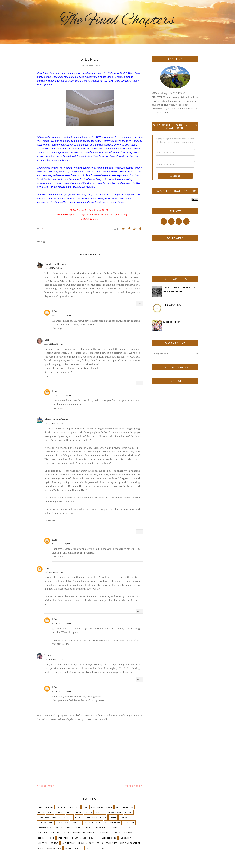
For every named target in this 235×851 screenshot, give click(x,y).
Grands (123, 817)
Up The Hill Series (93, 822)
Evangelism (89, 833)
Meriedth (42, 843)
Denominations (72, 833)
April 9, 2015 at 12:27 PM (53, 423)
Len (46, 568)
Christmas (74, 807)
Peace (70, 812)
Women (68, 848)
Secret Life (111, 843)
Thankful (76, 822)
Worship (79, 848)
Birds (79, 828)
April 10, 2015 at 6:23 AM (53, 572)
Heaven (88, 812)
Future (128, 812)
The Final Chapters (117, 20)
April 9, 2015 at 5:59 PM (61, 544)
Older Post (132, 785)
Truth (41, 812)
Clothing (43, 833)
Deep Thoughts (45, 807)
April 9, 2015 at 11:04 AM (61, 395)
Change (60, 812)
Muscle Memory (86, 843)
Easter (113, 817)
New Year (56, 817)
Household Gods (107, 838)
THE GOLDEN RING (171, 304)
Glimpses (42, 838)
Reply (139, 303)
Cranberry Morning (55, 264)
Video (40, 848)
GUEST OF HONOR (171, 322)
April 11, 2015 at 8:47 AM (61, 623)
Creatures (56, 833)
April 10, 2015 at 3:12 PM (53, 659)
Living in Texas (45, 822)
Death (103, 817)
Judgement (125, 838)
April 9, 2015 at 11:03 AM (61, 315)
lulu (54, 311)
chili (89, 848)
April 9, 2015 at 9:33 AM (53, 268)
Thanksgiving (115, 812)
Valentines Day (112, 822)
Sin (117, 807)
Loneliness (43, 817)
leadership (100, 848)
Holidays (100, 812)
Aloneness (129, 822)
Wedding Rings (54, 848)
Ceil (46, 339)
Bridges (89, 828)
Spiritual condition (130, 843)
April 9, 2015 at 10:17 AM (53, 344)
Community (127, 807)
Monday (54, 843)
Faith (79, 812)
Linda (47, 655)
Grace (109, 807)
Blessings (92, 817)
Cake (128, 828)
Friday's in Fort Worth (123, 833)
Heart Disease (79, 838)
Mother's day (68, 843)
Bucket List (117, 828)
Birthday (79, 817)
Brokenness (102, 828)
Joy (56, 828)
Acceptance (67, 828)
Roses (100, 843)
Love (85, 807)
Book (50, 812)
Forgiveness (97, 807)
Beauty (67, 817)
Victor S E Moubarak (56, 419)
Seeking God (62, 822)
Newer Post (46, 785)
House (92, 838)
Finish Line (103, 833)
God (52, 838)
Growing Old (44, 828)
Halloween (63, 838)
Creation (61, 807)
